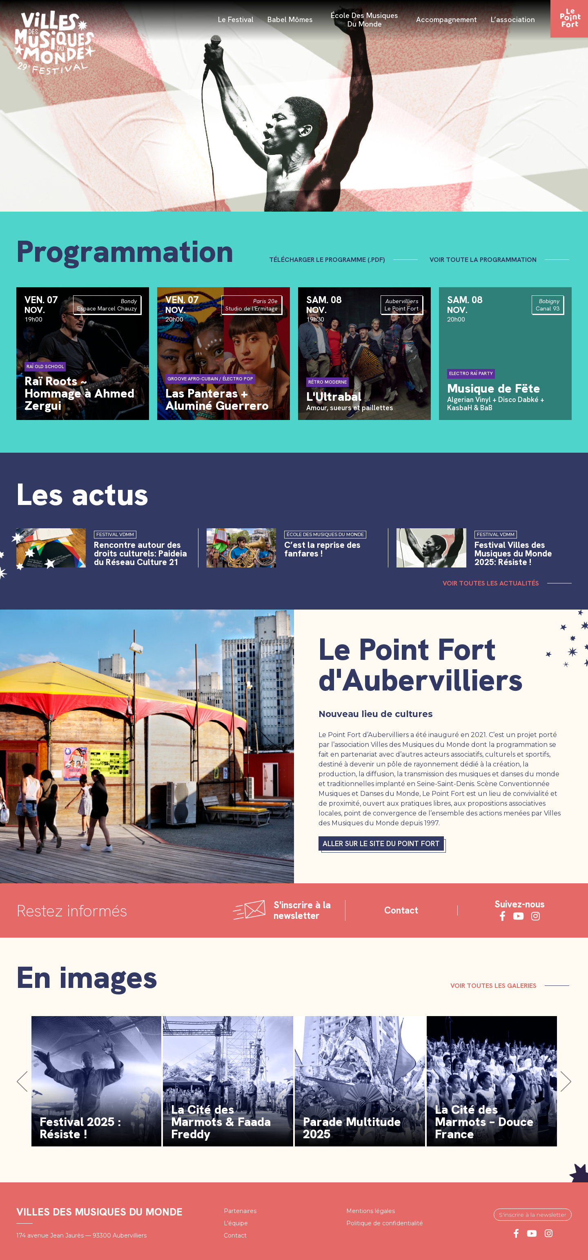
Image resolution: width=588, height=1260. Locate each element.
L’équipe (236, 1223)
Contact (401, 910)
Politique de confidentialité (384, 1223)
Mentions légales (370, 1211)
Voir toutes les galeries (496, 985)
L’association (513, 20)
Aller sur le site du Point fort (381, 843)
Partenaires (240, 1211)
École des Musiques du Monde (364, 20)
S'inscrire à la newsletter (532, 1214)
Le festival (236, 20)
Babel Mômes (290, 20)
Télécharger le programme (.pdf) (330, 259)
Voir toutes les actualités (491, 583)
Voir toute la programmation (485, 259)
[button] (22, 1081)
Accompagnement (446, 20)
